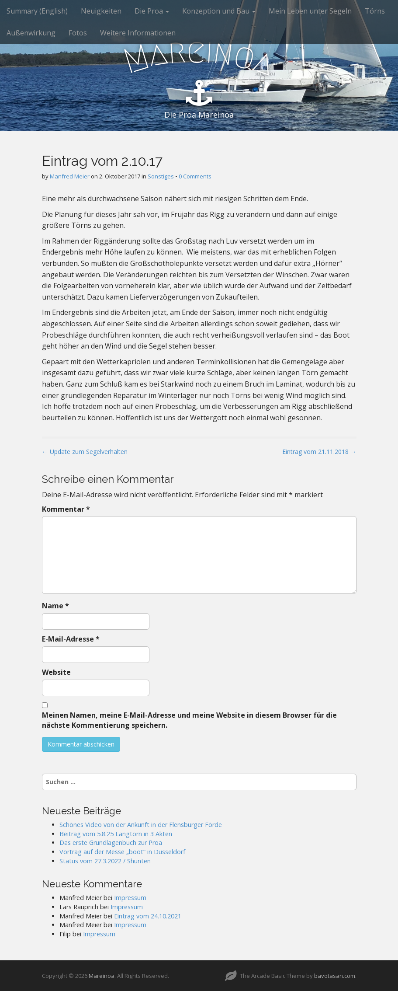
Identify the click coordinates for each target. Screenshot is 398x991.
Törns (375, 11)
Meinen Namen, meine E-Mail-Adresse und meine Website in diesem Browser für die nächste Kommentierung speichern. (189, 720)
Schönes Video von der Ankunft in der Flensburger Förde (140, 824)
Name (55, 606)
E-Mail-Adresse (71, 639)
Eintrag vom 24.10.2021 (147, 916)
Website (56, 672)
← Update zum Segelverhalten (85, 451)
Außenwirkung (31, 33)
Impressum (130, 897)
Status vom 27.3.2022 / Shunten (105, 861)
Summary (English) (37, 11)
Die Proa (152, 11)
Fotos (78, 33)
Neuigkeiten (101, 11)
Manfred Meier (70, 176)
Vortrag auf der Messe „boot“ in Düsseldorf (122, 852)
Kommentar (66, 509)
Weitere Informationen (138, 33)
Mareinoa (101, 976)
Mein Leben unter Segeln (310, 11)
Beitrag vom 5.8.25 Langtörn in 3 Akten (115, 834)
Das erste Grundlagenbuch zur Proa (110, 842)
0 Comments (195, 176)
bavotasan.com (334, 976)
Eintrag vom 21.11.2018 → (319, 451)
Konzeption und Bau (219, 11)
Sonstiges (161, 176)
